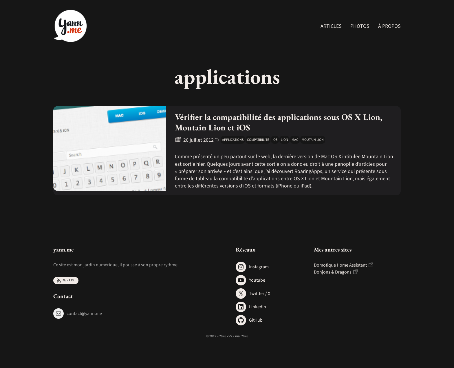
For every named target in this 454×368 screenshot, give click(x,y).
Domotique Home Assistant (340, 265)
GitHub (256, 320)
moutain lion (313, 139)
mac (295, 139)
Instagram (259, 267)
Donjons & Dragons (333, 272)
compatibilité (258, 139)
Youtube (257, 280)
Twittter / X (259, 293)
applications (233, 139)
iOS (274, 139)
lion (284, 139)
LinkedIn (257, 307)
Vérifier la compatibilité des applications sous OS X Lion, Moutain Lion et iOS (278, 122)
